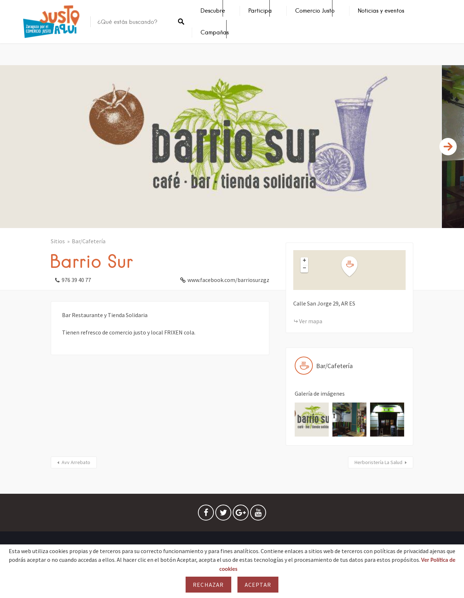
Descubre (212, 10)
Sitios (58, 241)
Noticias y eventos (381, 10)
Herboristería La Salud (378, 462)
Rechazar (208, 584)
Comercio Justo (315, 10)
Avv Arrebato (76, 462)
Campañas (214, 32)
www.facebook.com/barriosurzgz (228, 279)
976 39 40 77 (76, 279)
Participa (260, 10)
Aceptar (258, 584)
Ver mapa (310, 321)
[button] (353, 266)
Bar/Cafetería (88, 241)
